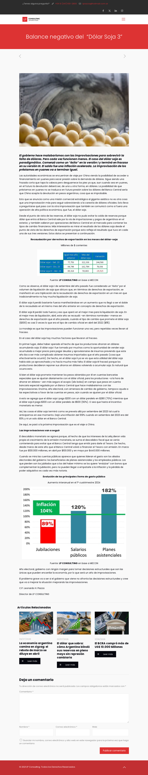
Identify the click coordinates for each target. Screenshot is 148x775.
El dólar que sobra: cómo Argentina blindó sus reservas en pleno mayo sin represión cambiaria (73, 650)
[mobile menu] (124, 19)
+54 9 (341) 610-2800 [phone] (66, 3)
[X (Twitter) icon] (110, 10)
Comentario (26, 691)
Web (94, 726)
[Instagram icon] (123, 10)
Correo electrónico (66, 726)
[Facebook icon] (104, 10)
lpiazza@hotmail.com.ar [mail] (95, 3)
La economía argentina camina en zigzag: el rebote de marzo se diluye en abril (35, 648)
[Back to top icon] (125, 767)
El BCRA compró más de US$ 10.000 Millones (111, 645)
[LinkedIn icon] (116, 10)
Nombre (24, 726)
